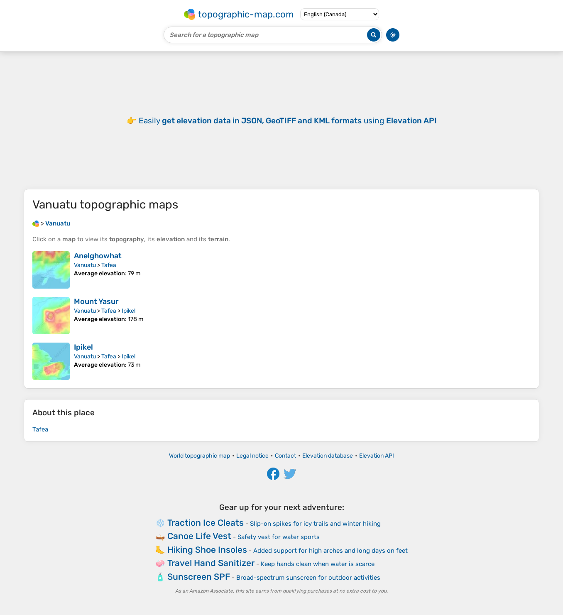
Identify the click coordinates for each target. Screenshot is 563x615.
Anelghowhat (98, 255)
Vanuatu (85, 265)
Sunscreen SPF (198, 576)
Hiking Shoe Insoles (207, 549)
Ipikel (128, 310)
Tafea (108, 265)
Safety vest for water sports (278, 537)
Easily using (288, 120)
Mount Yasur (96, 301)
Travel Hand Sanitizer (211, 563)
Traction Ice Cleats (205, 522)
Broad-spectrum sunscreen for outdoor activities (308, 577)
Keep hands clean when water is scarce (318, 564)
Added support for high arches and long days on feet (330, 550)
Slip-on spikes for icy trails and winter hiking (315, 523)
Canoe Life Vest (199, 536)
